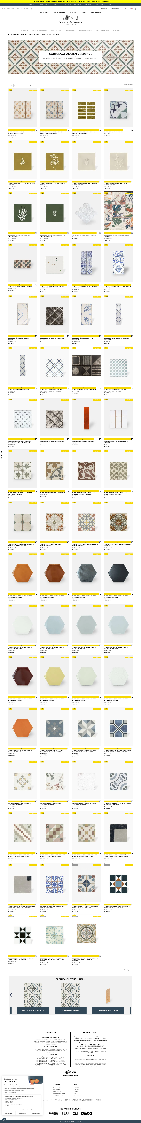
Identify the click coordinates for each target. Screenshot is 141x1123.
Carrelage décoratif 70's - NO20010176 (84, 389)
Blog (75, 1097)
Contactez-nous (78, 1095)
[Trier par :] (22, 85)
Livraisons (76, 1089)
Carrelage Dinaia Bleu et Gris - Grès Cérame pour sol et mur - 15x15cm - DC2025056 (51, 752)
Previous (10, 995)
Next (129, 995)
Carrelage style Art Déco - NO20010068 (52, 441)
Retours (76, 1091)
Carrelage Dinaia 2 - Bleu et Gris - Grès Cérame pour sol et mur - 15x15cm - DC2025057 (84, 752)
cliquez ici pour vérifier (92, 1100)
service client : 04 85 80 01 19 (10, 9)
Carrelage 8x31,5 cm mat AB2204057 (83, 441)
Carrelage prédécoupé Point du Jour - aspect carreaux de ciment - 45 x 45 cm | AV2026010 (52, 959)
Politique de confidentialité (60, 1095)
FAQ (75, 1093)
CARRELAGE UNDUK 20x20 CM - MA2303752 (52, 493)
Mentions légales (57, 1091)
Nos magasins (56, 1089)
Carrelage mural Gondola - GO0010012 (20, 286)
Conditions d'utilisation (59, 1093)
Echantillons (77, 1087)
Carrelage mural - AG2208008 (113, 132)
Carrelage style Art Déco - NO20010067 (52, 338)
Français (134, 9)
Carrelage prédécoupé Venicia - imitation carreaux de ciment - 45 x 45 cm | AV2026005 (85, 959)
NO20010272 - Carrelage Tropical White (84, 235)
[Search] (26, 9)
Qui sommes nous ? (58, 1087)
